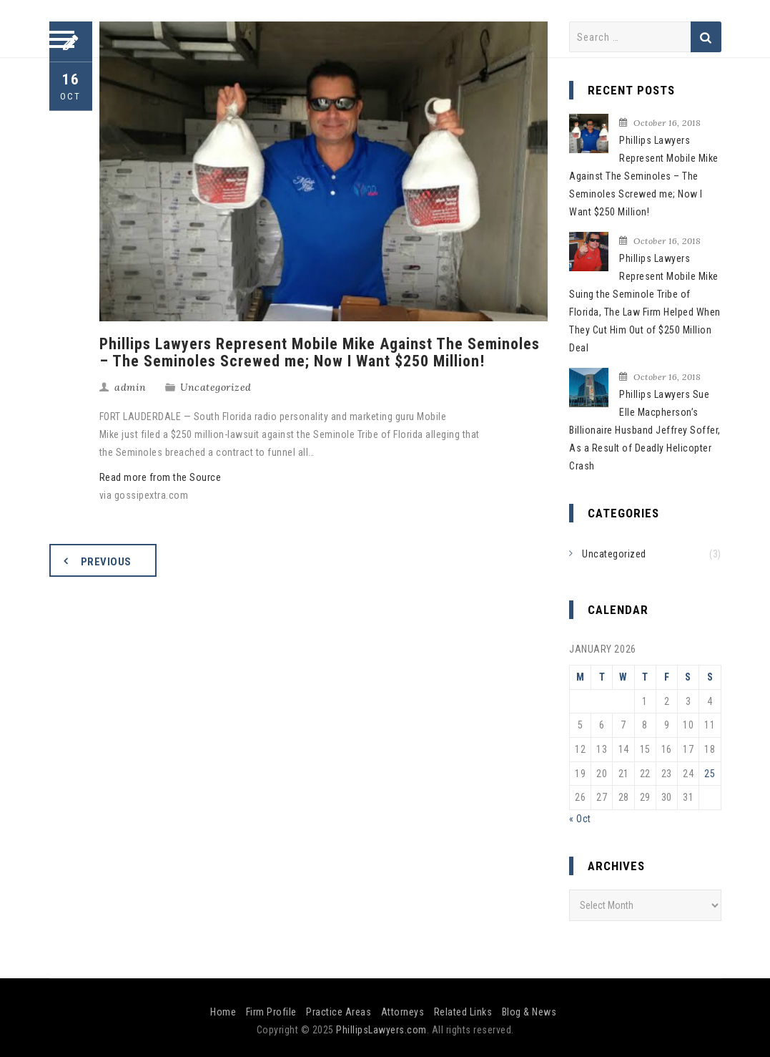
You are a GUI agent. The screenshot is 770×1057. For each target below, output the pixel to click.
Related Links (463, 1012)
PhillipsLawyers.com (381, 1030)
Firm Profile (271, 1012)
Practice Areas (338, 1012)
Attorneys (403, 1012)
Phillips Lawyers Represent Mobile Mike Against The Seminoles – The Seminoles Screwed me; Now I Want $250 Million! (644, 176)
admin (130, 387)
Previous (106, 561)
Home (223, 1012)
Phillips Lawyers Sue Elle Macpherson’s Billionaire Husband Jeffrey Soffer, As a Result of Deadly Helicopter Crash (645, 430)
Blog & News (529, 1012)
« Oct (580, 818)
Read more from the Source (160, 477)
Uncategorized (216, 387)
